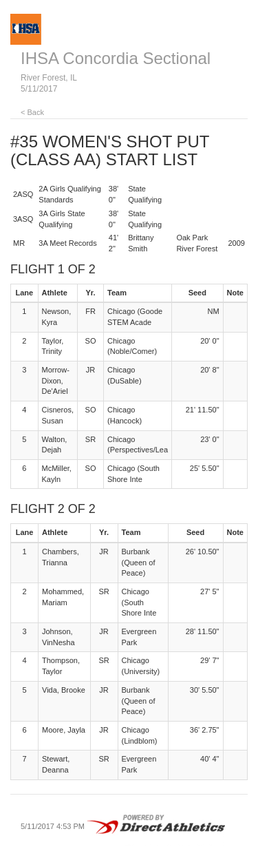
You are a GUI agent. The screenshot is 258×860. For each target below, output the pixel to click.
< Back (32, 112)
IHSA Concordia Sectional (116, 58)
